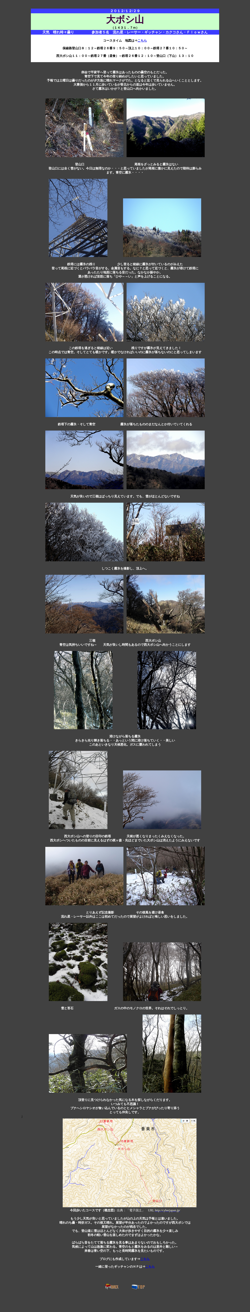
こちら (142, 40)
